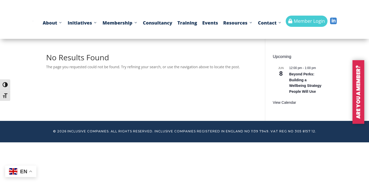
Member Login (306, 21)
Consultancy (157, 23)
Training (187, 23)
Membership (120, 23)
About (53, 23)
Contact (270, 23)
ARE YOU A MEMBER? (358, 92)
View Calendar (284, 102)
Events (210, 23)
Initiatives (82, 23)
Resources (238, 23)
